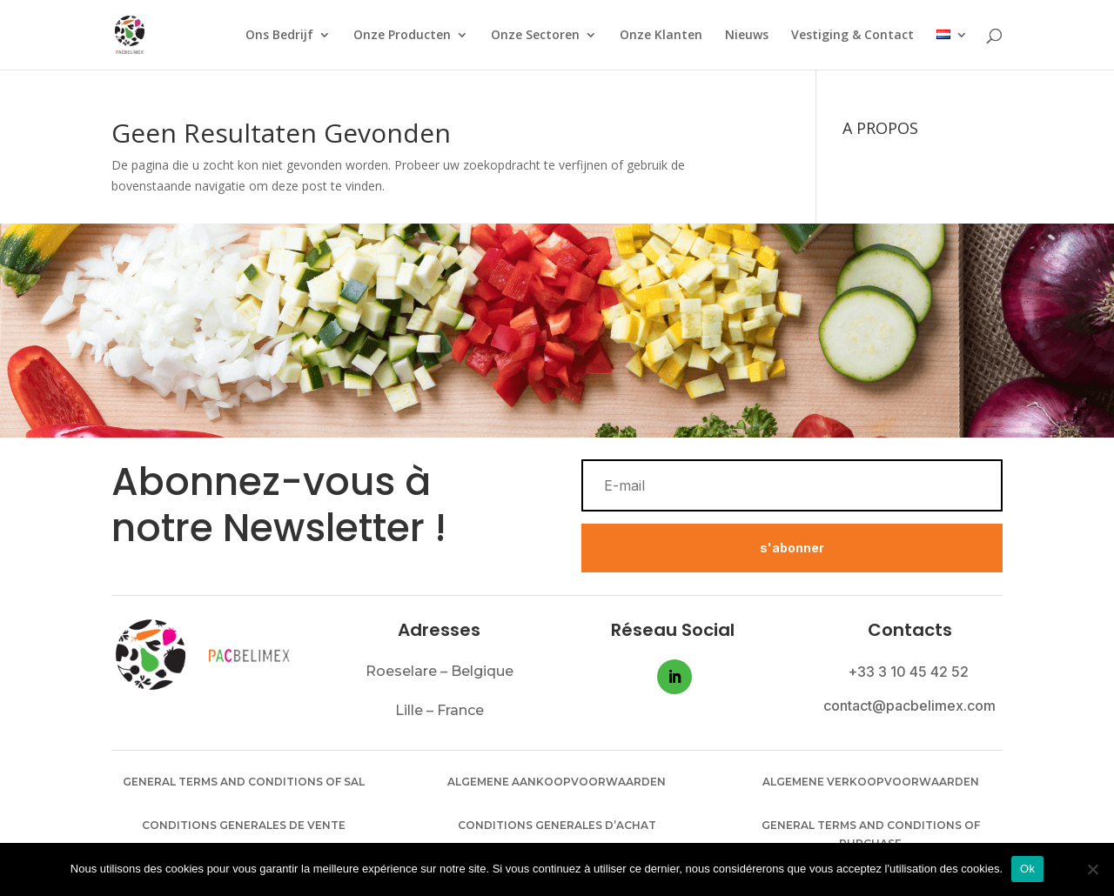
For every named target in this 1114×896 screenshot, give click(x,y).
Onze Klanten (661, 36)
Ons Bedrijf (279, 36)
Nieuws (746, 36)
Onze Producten (402, 36)
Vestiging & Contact (852, 36)
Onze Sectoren (535, 36)
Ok (1027, 868)
